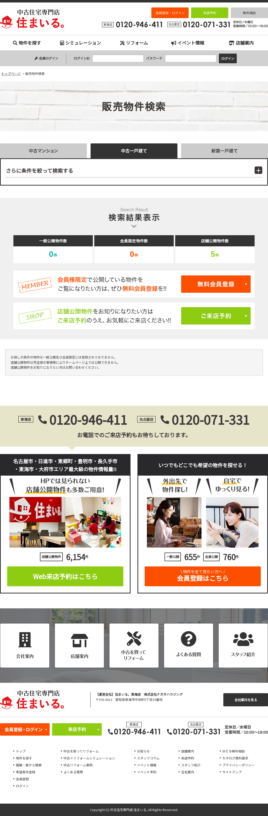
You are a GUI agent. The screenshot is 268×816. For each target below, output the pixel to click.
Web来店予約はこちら (65, 576)
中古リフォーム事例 (78, 765)
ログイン (22, 785)
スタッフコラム (148, 758)
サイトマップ (232, 772)
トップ (21, 751)
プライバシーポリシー (238, 765)
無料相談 (249, 12)
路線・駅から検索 (29, 765)
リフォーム (134, 42)
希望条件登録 (25, 772)
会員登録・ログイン (170, 12)
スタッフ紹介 (191, 765)
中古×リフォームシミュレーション (89, 758)
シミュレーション (80, 42)
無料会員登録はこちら (134, 284)
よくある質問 (73, 772)
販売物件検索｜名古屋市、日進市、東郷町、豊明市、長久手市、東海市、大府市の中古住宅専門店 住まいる (32, 18)
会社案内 (187, 772)
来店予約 (209, 12)
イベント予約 (146, 772)
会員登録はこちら (203, 574)
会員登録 (22, 779)
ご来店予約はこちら (134, 315)
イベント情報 (187, 42)
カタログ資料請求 (235, 758)
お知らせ (143, 751)
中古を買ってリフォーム (81, 751)
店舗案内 (241, 42)
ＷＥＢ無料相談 (233, 751)
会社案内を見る (245, 699)
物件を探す (27, 42)
